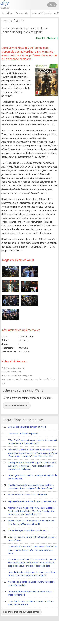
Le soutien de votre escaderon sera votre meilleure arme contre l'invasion (27, 603)
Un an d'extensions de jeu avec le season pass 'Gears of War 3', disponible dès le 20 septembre (29, 574)
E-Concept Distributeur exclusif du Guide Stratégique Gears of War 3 (29, 538)
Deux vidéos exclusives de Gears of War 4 (24, 427)
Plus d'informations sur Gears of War (21, 612)
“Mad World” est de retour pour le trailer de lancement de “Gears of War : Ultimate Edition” (29, 442)
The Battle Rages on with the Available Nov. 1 (25, 530)
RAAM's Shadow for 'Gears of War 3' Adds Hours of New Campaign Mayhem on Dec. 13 (28, 522)
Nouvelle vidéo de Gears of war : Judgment (24, 495)
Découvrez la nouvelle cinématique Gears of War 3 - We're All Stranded (28, 593)
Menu (52, 4)
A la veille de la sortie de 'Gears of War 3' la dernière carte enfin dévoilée (28, 583)
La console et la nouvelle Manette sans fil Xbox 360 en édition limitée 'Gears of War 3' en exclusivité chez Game (29, 549)
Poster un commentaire (16, 405)
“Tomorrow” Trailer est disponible (20, 433)
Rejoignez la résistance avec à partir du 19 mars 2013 (29, 501)
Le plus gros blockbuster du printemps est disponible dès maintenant (29, 477)
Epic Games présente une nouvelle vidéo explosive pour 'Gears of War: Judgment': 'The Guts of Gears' (28, 487)
